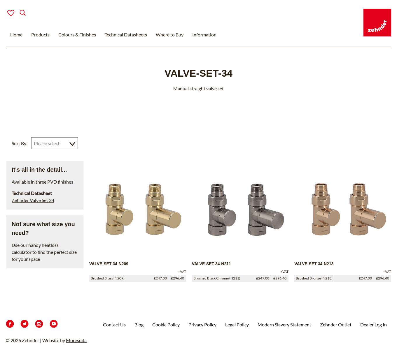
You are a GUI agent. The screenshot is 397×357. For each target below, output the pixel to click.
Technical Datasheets (126, 34)
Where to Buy (169, 34)
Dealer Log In (373, 324)
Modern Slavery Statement (284, 324)
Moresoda (76, 340)
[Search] (18, 13)
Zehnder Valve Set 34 (33, 200)
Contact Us (114, 324)
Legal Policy (237, 324)
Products (40, 34)
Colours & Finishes (77, 34)
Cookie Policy (166, 324)
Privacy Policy (202, 324)
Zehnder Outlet (335, 324)
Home (16, 34)
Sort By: (19, 143)
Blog (139, 324)
